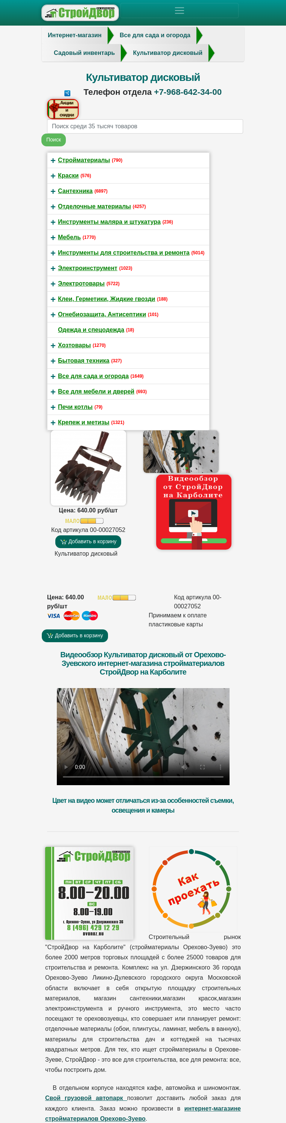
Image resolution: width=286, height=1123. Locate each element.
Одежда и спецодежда (91, 330)
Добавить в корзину (88, 541)
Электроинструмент (87, 268)
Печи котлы (75, 407)
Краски (68, 175)
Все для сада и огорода (93, 376)
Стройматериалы (84, 160)
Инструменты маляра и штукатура (109, 222)
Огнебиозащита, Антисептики (102, 314)
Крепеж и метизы (84, 422)
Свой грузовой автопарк (86, 1098)
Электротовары (81, 283)
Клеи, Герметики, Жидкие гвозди (106, 299)
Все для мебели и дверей (96, 391)
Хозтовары (74, 345)
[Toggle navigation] (179, 10)
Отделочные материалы (94, 206)
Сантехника (75, 191)
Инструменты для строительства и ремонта (124, 252)
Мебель (69, 237)
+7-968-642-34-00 (188, 92)
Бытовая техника (84, 360)
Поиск (53, 140)
